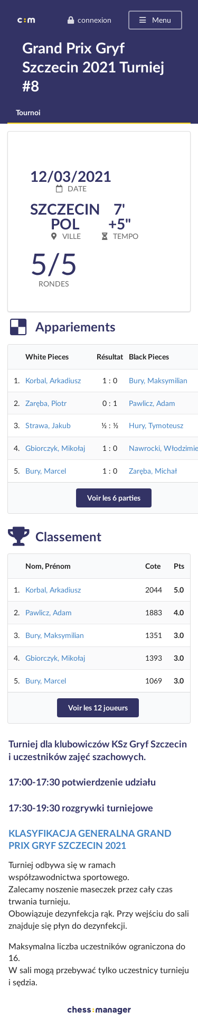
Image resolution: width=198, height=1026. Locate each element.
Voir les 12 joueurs (98, 707)
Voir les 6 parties (113, 497)
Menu (154, 19)
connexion (89, 19)
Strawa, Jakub (48, 425)
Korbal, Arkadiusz (53, 380)
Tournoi (28, 112)
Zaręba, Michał (153, 470)
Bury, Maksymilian (158, 380)
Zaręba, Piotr (46, 403)
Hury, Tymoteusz (156, 425)
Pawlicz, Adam (152, 403)
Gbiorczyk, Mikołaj (55, 447)
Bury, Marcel (45, 470)
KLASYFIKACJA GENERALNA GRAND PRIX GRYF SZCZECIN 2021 (90, 839)
